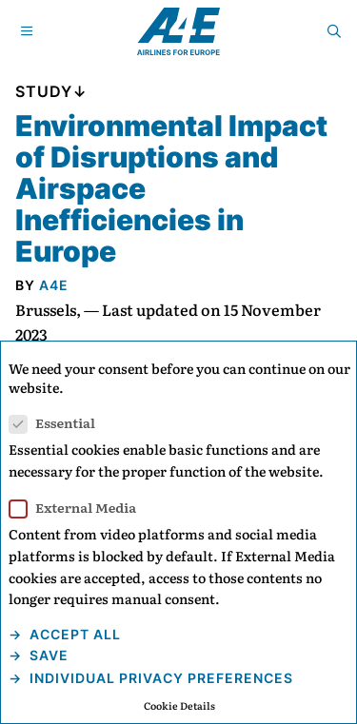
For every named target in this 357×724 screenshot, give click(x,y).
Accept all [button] (73, 634)
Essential (58, 423)
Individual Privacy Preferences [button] (159, 678)
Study (43, 91)
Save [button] (47, 655)
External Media (79, 507)
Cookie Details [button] (179, 705)
